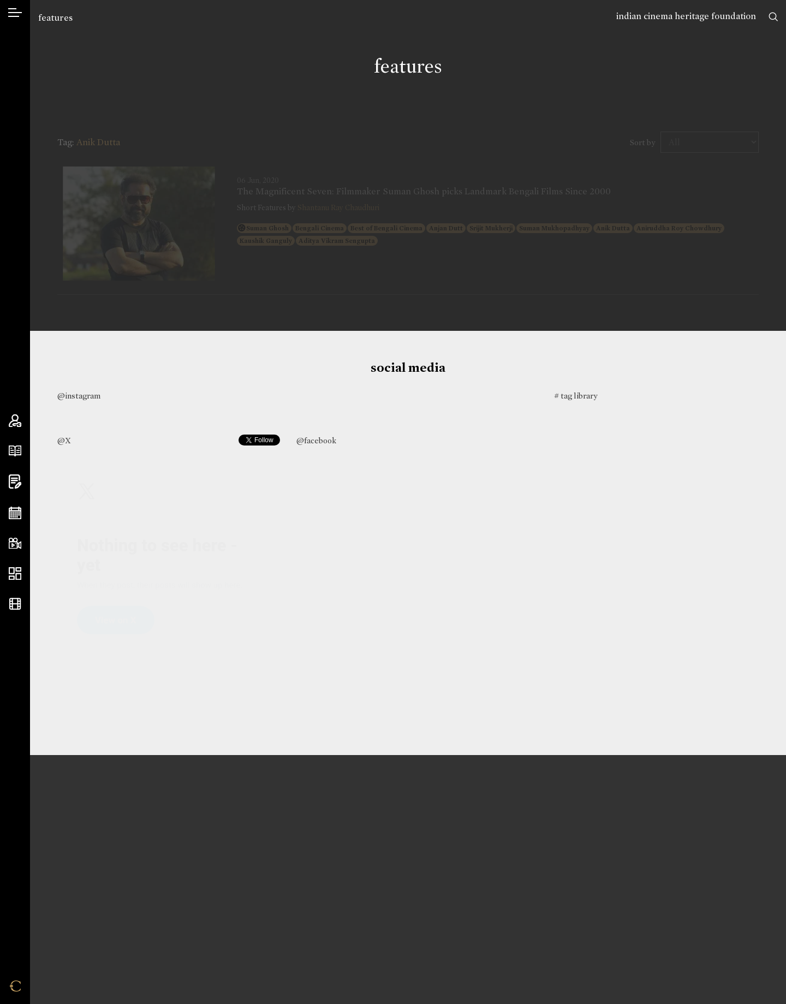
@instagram (78, 396)
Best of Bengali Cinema (386, 228)
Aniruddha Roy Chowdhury (679, 228)
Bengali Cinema (319, 228)
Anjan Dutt (446, 228)
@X (64, 440)
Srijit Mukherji (491, 228)
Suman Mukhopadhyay (554, 228)
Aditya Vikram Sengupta (337, 241)
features (55, 17)
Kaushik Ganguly (266, 241)
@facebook (316, 440)
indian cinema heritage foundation (686, 16)
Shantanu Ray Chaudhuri (338, 207)
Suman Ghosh (267, 228)
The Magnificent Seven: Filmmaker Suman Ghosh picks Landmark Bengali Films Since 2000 (424, 191)
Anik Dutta (613, 228)
